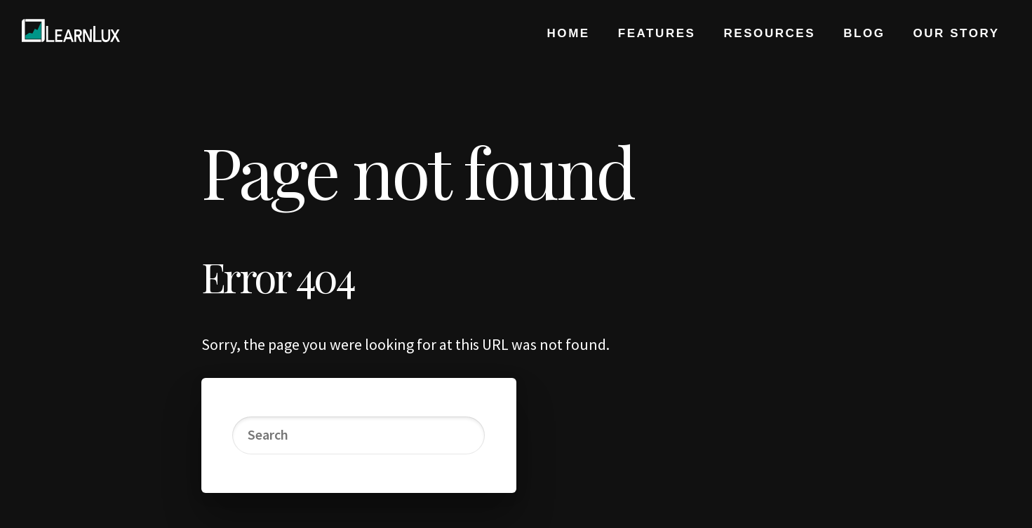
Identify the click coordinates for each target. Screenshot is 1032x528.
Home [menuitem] (568, 33)
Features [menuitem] (657, 33)
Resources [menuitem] (770, 33)
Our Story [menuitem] (956, 33)
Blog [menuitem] (864, 33)
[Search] (358, 435)
